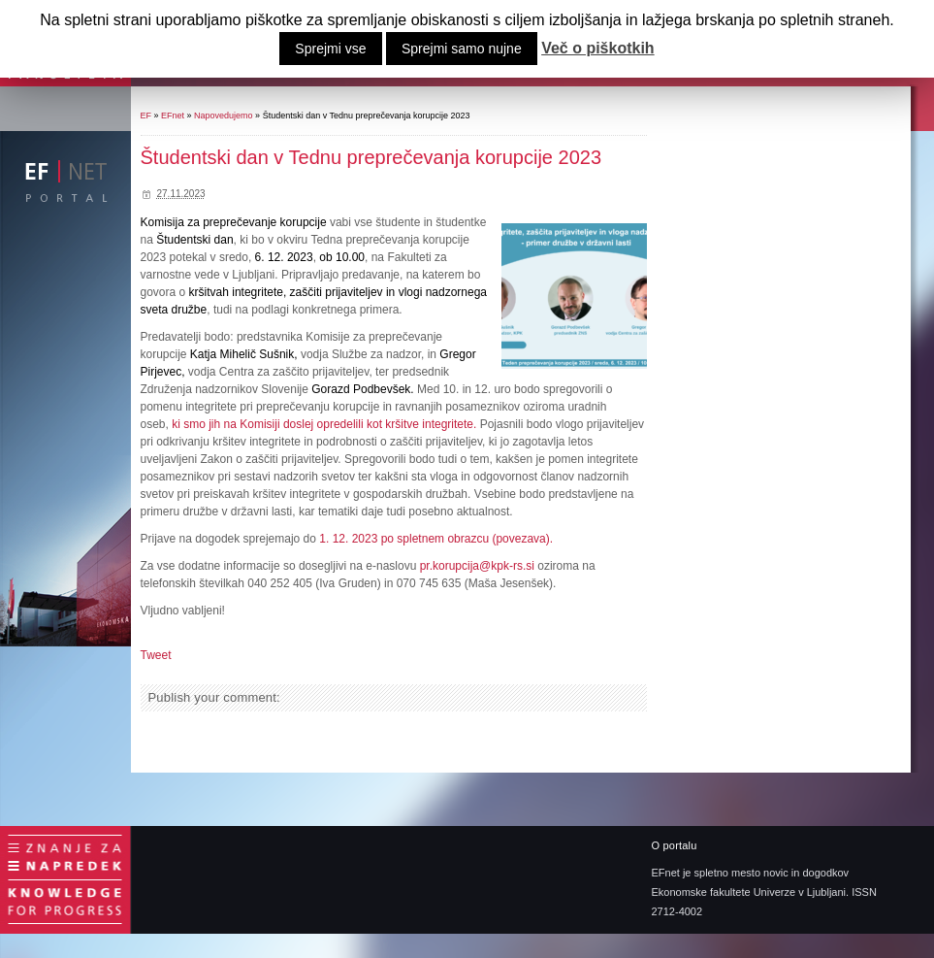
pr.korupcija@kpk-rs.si (477, 566)
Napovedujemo (223, 115)
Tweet (156, 655)
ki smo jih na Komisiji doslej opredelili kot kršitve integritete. (324, 424)
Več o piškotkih (597, 48)
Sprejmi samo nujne (462, 48)
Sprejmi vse (330, 48)
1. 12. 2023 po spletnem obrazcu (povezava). (434, 538)
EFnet (172, 115)
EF (146, 115)
